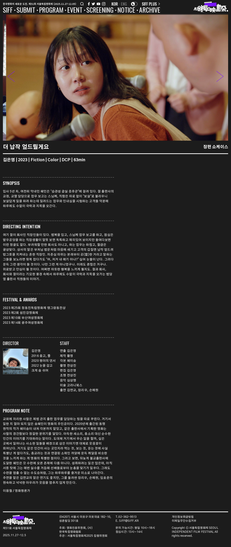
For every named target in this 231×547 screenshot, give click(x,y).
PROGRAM (51, 10)
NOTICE (126, 10)
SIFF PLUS (151, 4)
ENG (124, 4)
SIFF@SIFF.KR (129, 521)
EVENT (74, 10)
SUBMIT (26, 10)
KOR (115, 4)
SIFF (8, 10)
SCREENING (100, 10)
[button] (220, 77)
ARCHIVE (149, 10)
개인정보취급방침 (183, 517)
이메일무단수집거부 (184, 521)
